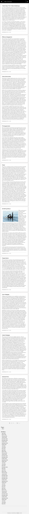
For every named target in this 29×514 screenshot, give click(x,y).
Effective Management (7, 37)
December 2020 (5, 493)
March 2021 (4, 489)
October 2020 (4, 496)
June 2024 (4, 464)
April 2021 (4, 488)
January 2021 (4, 492)
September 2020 (5, 498)
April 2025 (4, 450)
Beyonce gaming (5, 132)
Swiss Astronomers (6, 76)
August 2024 (4, 461)
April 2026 (4, 433)
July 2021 (3, 484)
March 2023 (4, 471)
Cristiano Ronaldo (22, 142)
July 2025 (3, 445)
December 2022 (5, 475)
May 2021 (3, 486)
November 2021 (5, 478)
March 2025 (4, 451)
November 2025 (5, 440)
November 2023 (5, 467)
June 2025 (4, 447)
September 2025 (5, 443)
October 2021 (4, 479)
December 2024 (5, 455)
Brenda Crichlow (16, 173)
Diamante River (5, 376)
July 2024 (3, 462)
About (3, 428)
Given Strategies (5, 294)
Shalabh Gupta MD (5, 25)
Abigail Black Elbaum (15, 186)
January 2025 (4, 454)
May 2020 (3, 503)
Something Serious (6, 208)
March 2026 (4, 434)
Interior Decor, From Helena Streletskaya (11, 6)
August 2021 (4, 482)
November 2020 (5, 495)
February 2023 (4, 472)
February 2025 (4, 453)
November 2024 (5, 457)
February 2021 (4, 491)
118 (17, 423)
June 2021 (4, 485)
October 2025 (4, 441)
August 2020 (4, 499)
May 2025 (3, 448)
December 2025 (5, 438)
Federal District (5, 258)
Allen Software (8, 1)
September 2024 (5, 460)
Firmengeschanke (6, 126)
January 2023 (4, 474)
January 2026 (4, 437)
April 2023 (4, 469)
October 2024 (4, 458)
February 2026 (4, 436)
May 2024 (3, 465)
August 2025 (4, 444)
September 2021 (5, 481)
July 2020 (3, 500)
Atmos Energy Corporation (15, 351)
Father (3, 165)
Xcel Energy (4, 268)
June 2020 (4, 502)
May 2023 (3, 468)
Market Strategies (6, 335)
